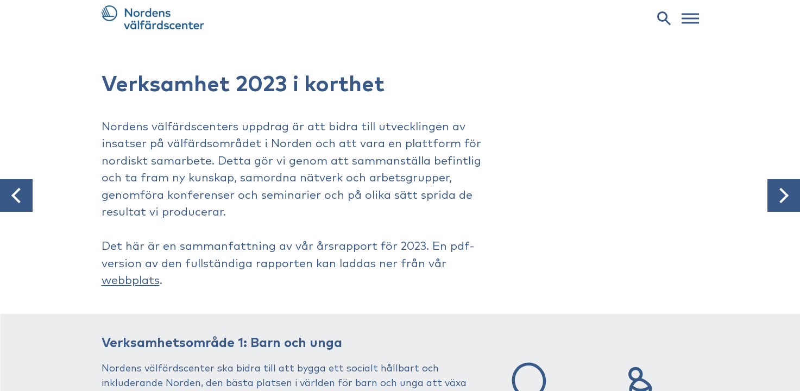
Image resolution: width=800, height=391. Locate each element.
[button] (16, 195)
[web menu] (690, 17)
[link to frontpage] (400, 17)
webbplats (131, 280)
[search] (664, 18)
